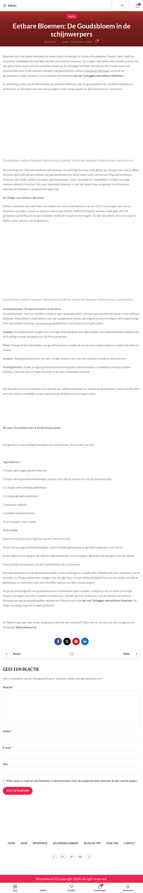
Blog (72, 16)
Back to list (71, 654)
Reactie (8, 687)
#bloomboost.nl (26, 627)
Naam (7, 731)
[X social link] (67, 641)
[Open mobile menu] (9, 5)
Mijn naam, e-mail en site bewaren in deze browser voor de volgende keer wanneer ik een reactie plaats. (72, 780)
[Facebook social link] (58, 641)
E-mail (8, 747)
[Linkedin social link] (85, 641)
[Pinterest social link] (76, 641)
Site (5, 764)
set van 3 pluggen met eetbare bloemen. (98, 75)
